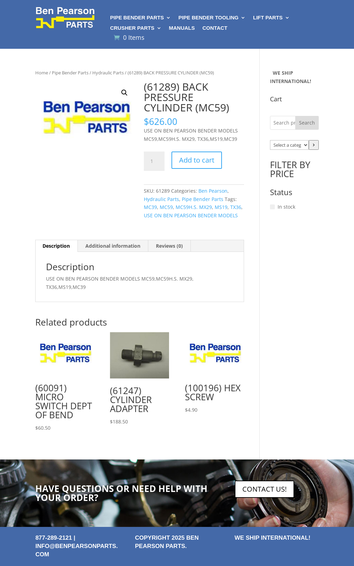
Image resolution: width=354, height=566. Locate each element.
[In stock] (272, 206)
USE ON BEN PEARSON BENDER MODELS (191, 215)
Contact (215, 28)
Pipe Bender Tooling (208, 17)
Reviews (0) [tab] (169, 246)
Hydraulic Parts (108, 73)
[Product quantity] (154, 161)
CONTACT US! (264, 489)
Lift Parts (268, 17)
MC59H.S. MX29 (194, 207)
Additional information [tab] (112, 246)
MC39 (150, 207)
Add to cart (196, 160)
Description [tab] (56, 246)
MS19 (221, 207)
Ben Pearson (212, 191)
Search (307, 122)
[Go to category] (314, 145)
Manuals (182, 28)
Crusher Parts (132, 28)
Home (41, 73)
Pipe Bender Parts (137, 17)
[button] (124, 92)
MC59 (166, 207)
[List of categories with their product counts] (289, 145)
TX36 (235, 207)
